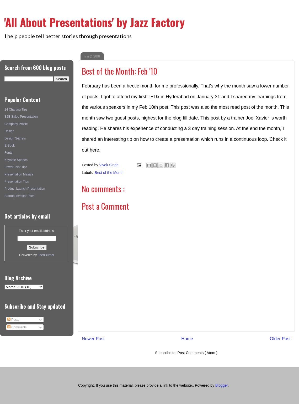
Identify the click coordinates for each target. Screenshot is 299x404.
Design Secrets (15, 138)
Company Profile (16, 124)
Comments (16, 327)
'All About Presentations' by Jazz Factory (94, 22)
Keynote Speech (16, 160)
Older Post (280, 338)
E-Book (9, 145)
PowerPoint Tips (15, 167)
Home (187, 338)
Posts (13, 320)
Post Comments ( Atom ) (197, 353)
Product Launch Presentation (24, 188)
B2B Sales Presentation (21, 116)
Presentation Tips (16, 181)
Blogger (221, 385)
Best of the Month (109, 172)
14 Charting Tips (15, 109)
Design (9, 131)
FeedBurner (46, 255)
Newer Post (93, 338)
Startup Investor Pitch (19, 196)
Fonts (8, 152)
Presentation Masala (18, 174)
